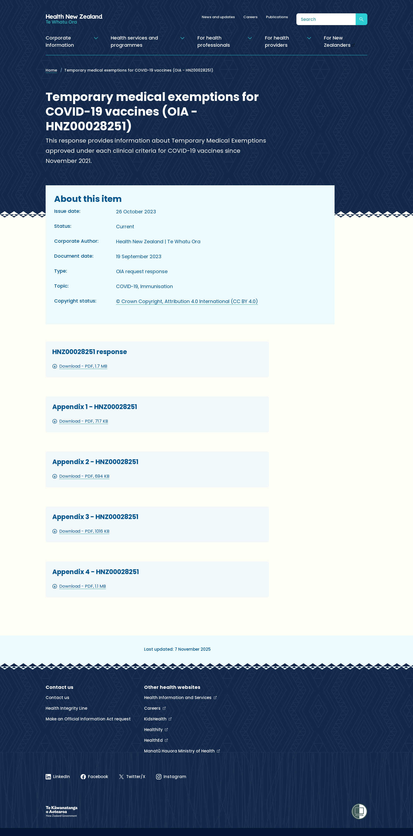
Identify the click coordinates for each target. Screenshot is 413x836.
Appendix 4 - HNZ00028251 (95, 571)
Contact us (57, 697)
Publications (277, 16)
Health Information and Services (178, 697)
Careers (250, 16)
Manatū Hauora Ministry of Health (180, 751)
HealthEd (154, 740)
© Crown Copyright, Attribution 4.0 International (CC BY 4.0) (187, 301)
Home (51, 70)
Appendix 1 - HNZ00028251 (94, 406)
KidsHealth (156, 719)
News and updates (218, 16)
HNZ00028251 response (89, 351)
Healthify (154, 729)
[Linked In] (58, 777)
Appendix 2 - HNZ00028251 (95, 461)
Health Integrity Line (66, 708)
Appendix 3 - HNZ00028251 (95, 516)
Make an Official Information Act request (88, 719)
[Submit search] (361, 19)
